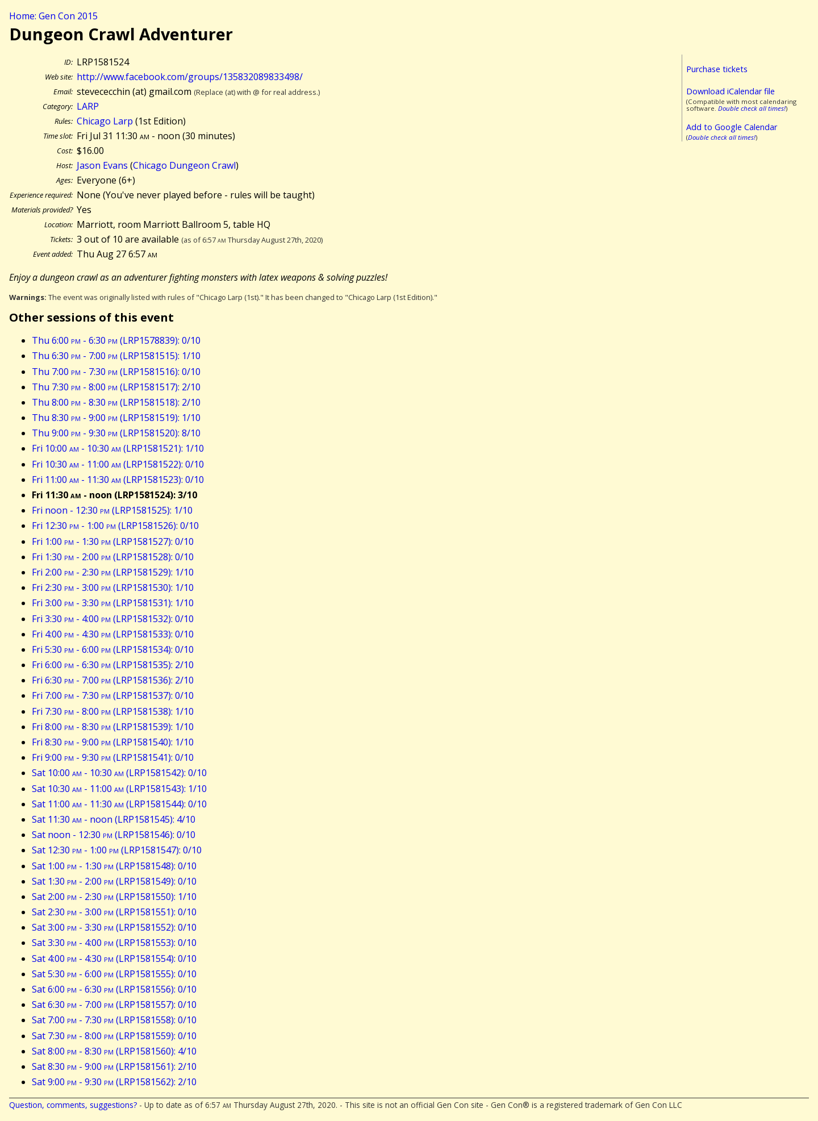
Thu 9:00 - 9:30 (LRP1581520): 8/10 (116, 433)
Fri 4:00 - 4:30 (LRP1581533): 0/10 (113, 634)
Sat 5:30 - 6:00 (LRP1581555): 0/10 (114, 974)
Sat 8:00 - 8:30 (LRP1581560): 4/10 (114, 1051)
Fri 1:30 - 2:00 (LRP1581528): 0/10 (113, 557)
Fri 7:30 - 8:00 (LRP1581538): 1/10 (113, 711)
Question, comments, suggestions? (73, 1104)
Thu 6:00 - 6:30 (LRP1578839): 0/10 (116, 340)
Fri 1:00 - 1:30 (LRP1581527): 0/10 (113, 541)
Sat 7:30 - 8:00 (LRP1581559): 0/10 (114, 1036)
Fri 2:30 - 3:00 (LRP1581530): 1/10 (113, 587)
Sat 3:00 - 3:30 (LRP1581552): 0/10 (114, 927)
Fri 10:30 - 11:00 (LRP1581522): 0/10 (118, 464)
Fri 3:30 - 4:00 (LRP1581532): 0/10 (113, 618)
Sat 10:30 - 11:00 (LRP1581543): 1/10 (119, 788)
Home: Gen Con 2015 (53, 16)
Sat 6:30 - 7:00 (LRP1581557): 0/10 (114, 1004)
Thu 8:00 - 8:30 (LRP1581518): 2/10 (116, 402)
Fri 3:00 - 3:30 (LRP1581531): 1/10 (113, 603)
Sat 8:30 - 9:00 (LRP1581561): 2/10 (114, 1066)
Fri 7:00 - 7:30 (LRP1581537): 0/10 (113, 695)
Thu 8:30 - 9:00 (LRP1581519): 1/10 (116, 417)
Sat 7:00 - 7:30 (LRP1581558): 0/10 (114, 1020)
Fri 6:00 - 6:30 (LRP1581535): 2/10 (113, 665)
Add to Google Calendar (731, 127)
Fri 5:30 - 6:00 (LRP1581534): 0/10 (113, 649)
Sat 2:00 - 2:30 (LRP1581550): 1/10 (114, 896)
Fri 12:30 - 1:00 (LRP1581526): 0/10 (115, 525)
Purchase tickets (717, 69)
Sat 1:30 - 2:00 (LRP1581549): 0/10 (114, 881)
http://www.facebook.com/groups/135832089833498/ (190, 76)
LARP (88, 106)
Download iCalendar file (730, 91)
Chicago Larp (105, 121)
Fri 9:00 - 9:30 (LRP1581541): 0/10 (113, 757)
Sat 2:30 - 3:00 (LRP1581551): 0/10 (114, 912)
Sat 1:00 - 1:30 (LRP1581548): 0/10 (114, 866)
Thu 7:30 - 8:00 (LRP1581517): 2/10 (116, 387)
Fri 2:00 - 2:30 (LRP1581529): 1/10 (113, 572)
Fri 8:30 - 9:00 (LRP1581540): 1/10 (113, 742)
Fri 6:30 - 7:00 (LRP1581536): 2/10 (113, 680)
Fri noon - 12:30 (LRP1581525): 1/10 (112, 510)
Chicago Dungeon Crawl (184, 165)
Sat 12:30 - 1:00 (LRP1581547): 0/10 (117, 850)
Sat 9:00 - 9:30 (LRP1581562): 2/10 (114, 1082)
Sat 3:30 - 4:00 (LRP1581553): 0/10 (114, 942)
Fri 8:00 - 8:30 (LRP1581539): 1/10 (113, 726)
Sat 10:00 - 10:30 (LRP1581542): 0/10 (119, 772)
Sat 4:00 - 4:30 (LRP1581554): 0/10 (114, 958)
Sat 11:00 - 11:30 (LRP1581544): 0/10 (119, 804)
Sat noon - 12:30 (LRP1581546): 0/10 (113, 834)
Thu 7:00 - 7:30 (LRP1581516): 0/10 (116, 371)
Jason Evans (102, 165)
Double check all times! (752, 108)
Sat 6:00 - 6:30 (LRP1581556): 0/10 (114, 989)
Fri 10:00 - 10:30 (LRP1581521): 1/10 (118, 448)
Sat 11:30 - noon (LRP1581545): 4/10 (113, 819)
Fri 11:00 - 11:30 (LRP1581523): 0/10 (118, 479)
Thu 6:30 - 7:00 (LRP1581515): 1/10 (116, 355)
